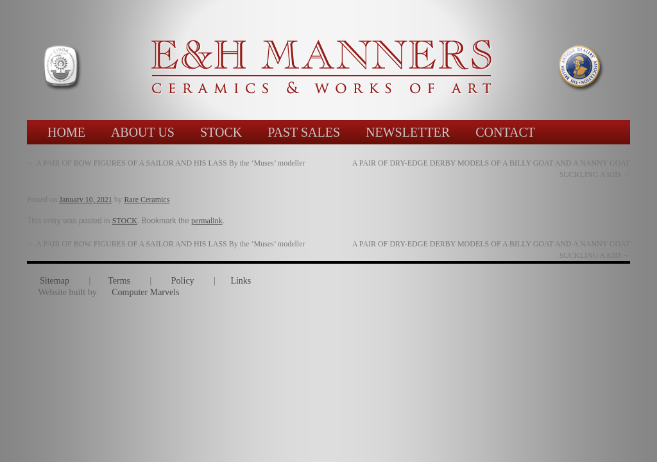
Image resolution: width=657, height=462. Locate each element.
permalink (207, 220)
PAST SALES (304, 132)
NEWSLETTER (408, 132)
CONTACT (505, 132)
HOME (66, 132)
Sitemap (54, 281)
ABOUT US (143, 132)
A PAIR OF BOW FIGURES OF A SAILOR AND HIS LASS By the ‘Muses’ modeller (166, 162)
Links (240, 281)
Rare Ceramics (146, 199)
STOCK (221, 132)
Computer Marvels (145, 292)
